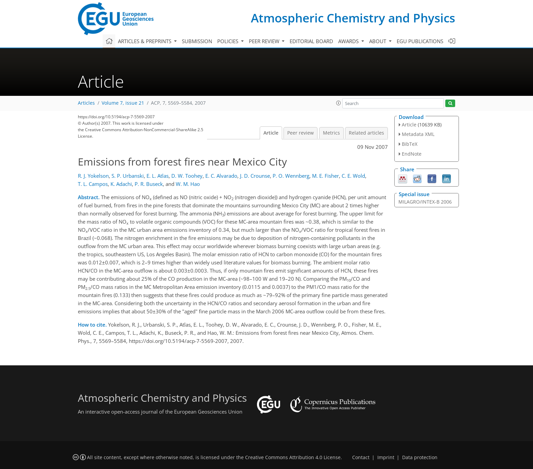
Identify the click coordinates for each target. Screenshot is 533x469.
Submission (197, 41)
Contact (360, 457)
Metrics (331, 133)
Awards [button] (349, 41)
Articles (86, 103)
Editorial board (311, 41)
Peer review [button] (265, 41)
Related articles (366, 133)
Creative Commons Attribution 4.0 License (293, 457)
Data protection (419, 457)
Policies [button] (228, 41)
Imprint (385, 457)
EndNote (412, 154)
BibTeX (409, 144)
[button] (338, 103)
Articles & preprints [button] (145, 41)
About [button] (378, 41)
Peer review (300, 133)
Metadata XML (418, 134)
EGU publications (420, 41)
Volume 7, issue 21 (123, 103)
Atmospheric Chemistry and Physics (353, 18)
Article (270, 133)
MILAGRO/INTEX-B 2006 (425, 201)
